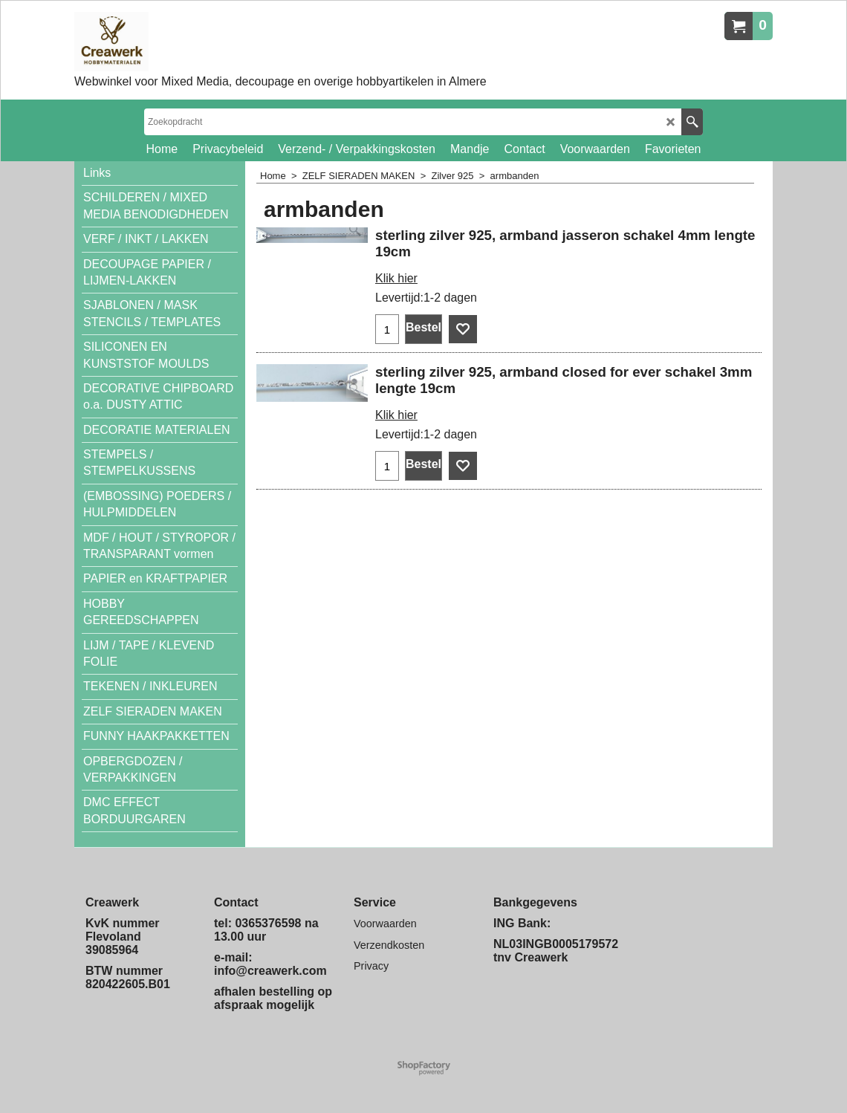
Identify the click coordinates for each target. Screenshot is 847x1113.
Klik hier (396, 278)
